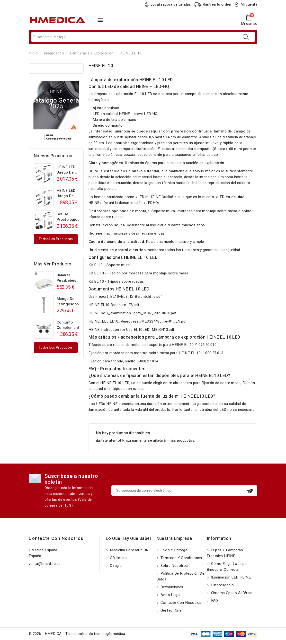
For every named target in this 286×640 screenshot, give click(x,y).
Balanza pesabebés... (68, 277)
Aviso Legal (170, 594)
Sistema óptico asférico (231, 593)
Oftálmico (118, 558)
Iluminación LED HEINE (230, 577)
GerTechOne (170, 610)
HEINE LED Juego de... (67, 169)
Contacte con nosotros (56, 538)
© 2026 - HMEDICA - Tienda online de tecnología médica (77, 633)
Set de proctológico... (70, 216)
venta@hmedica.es (45, 563)
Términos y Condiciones (181, 558)
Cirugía (115, 565)
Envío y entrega (173, 550)
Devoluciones (171, 587)
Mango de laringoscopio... (71, 301)
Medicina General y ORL (130, 550)
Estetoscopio (222, 585)
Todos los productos (56, 239)
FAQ (214, 600)
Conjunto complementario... (73, 325)
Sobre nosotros (174, 565)
